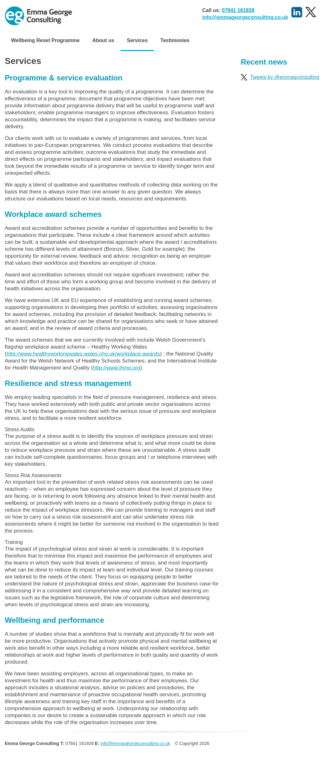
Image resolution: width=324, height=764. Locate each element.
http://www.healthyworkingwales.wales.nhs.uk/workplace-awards (83, 354)
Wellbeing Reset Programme (45, 40)
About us (103, 40)
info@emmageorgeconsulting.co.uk (245, 17)
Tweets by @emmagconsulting (280, 77)
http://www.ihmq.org (116, 368)
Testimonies (175, 40)
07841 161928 (238, 10)
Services (137, 40)
